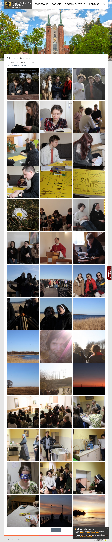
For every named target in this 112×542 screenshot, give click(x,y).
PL (104, 4)
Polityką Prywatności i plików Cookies (89, 532)
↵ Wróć (56, 530)
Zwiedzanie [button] (41, 4)
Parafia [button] (56, 4)
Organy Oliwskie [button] (75, 4)
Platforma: (99, 539)
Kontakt (94, 4)
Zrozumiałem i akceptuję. (85, 536)
